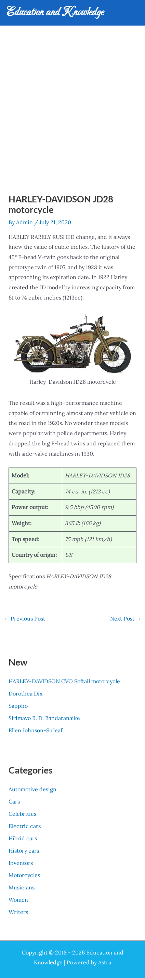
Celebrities (22, 813)
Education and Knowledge (55, 12)
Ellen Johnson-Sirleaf (35, 730)
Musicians (22, 887)
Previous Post (24, 618)
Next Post (125, 618)
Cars (14, 801)
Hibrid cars (23, 838)
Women (18, 899)
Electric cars (25, 826)
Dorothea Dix (25, 693)
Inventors (21, 862)
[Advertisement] (72, 102)
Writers (18, 911)
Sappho (18, 705)
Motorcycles (24, 875)
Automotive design (32, 789)
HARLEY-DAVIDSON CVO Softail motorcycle (64, 681)
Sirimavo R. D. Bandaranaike (44, 718)
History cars (24, 850)
